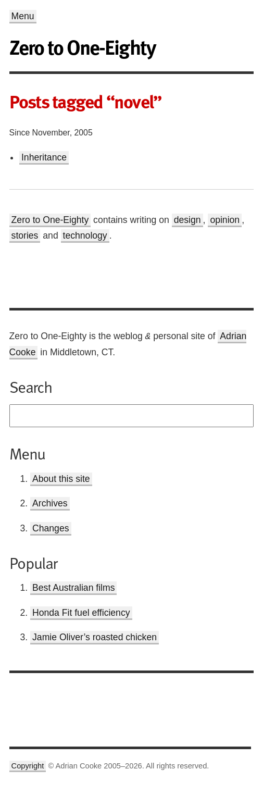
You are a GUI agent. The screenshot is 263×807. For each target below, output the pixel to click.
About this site (61, 479)
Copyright (27, 766)
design (187, 220)
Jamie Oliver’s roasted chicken (94, 637)
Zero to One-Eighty (50, 220)
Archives (49, 503)
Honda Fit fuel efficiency (81, 612)
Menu (22, 16)
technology (85, 235)
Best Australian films (73, 587)
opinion (225, 220)
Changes (50, 528)
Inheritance (44, 157)
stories (25, 235)
